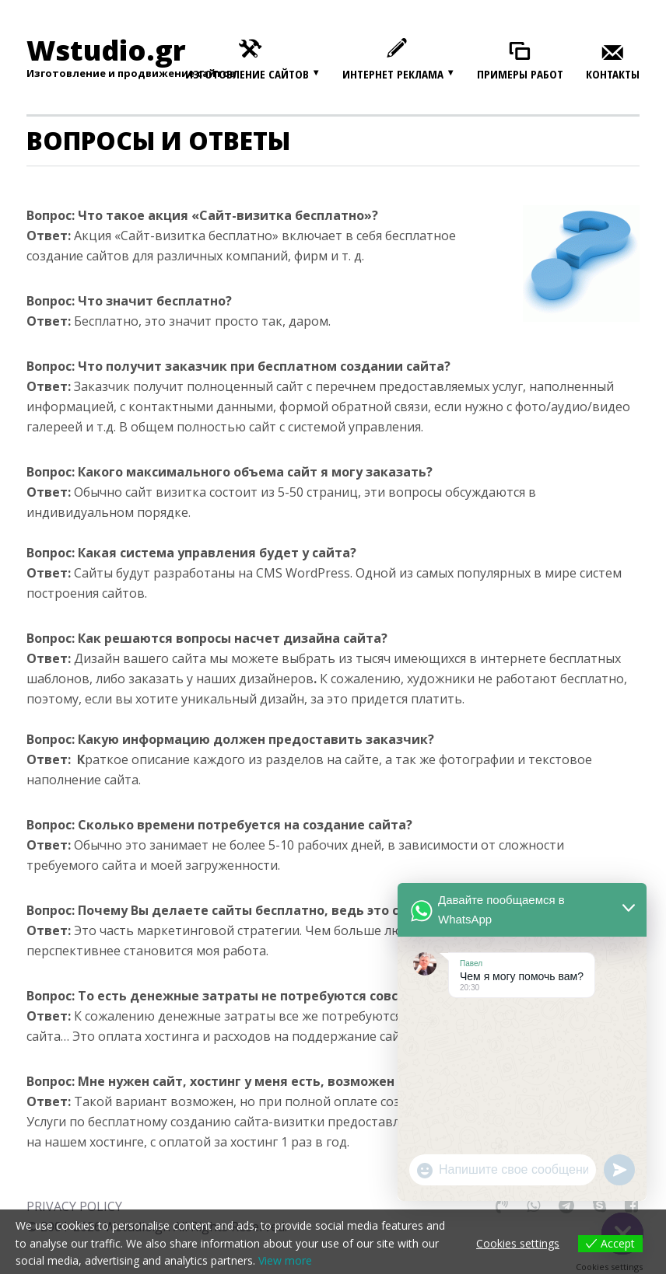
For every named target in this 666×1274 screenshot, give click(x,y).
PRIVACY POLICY (74, 1206)
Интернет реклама (392, 74)
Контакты (613, 74)
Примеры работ (520, 74)
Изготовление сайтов (247, 74)
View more (285, 1260)
